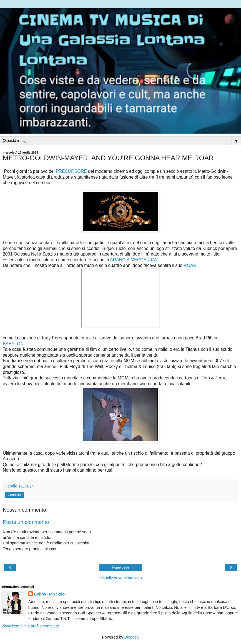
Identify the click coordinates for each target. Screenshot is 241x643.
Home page (120, 567)
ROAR (190, 265)
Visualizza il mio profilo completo (30, 626)
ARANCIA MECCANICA (133, 259)
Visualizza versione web (120, 578)
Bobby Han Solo (49, 594)
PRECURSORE (71, 171)
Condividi (14, 495)
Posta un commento (26, 522)
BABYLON (13, 343)
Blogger (131, 637)
